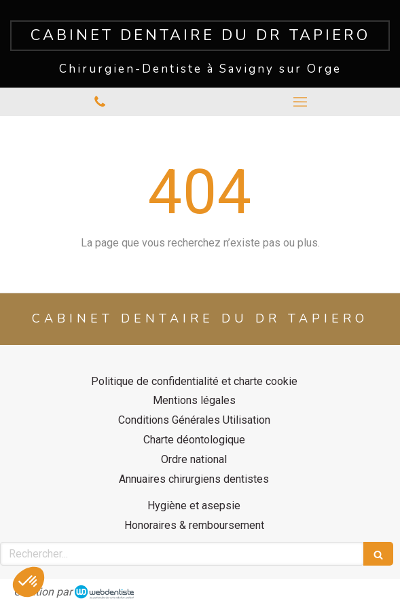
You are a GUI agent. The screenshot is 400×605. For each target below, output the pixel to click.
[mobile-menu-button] (300, 101)
